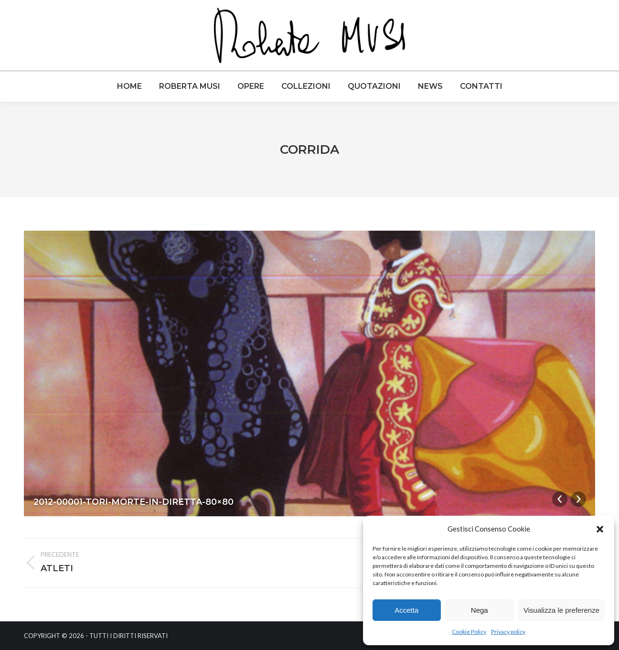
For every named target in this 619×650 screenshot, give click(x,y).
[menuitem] (129, 86)
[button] (600, 529)
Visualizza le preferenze (561, 610)
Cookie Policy (469, 631)
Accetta (406, 610)
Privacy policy (508, 631)
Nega (479, 610)
